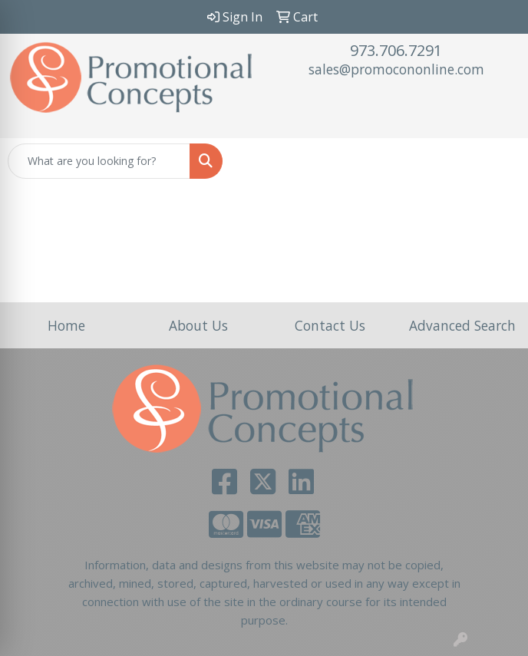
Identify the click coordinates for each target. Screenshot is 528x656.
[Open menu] (497, 161)
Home (66, 325)
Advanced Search (462, 325)
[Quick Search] (99, 161)
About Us (198, 325)
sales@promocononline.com (396, 69)
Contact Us (330, 325)
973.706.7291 (396, 50)
